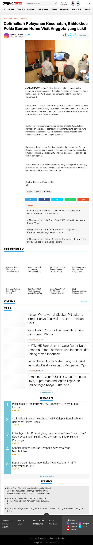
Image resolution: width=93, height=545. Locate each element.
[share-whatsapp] (75, 35)
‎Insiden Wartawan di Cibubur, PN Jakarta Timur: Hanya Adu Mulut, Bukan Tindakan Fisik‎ (55, 319)
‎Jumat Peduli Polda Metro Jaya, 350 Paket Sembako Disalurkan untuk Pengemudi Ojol (56, 363)
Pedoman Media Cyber (56, 538)
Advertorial (77, 9)
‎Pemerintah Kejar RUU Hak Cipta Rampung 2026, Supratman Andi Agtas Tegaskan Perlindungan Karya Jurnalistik (56, 381)
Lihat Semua (46, 392)
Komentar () (84, 35)
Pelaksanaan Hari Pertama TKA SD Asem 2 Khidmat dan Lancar (45, 405)
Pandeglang (38, 524)
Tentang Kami (33, 538)
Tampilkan (84, 301)
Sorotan (5, 527)
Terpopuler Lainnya (46, 476)
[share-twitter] (70, 35)
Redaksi (43, 538)
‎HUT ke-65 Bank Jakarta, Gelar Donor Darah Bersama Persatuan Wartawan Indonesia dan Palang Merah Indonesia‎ (58, 350)
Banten (29, 192)
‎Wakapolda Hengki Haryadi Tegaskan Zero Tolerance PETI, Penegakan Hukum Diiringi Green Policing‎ (46, 509)
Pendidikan (64, 9)
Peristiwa (21, 9)
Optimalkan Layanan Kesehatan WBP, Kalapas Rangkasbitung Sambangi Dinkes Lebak (48, 420)
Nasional (31, 9)
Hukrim (87, 9)
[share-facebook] (65, 35)
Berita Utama (43, 9)
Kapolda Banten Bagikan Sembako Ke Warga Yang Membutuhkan (41, 449)
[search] (41, 3)
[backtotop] (46, 515)
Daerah (11, 9)
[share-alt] (31, 199)
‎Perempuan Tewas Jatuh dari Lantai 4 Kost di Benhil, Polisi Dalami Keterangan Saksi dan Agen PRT (28, 501)
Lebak (20, 524)
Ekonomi (54, 9)
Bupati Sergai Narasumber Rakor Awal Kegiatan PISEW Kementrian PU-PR (44, 464)
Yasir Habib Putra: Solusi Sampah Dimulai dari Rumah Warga (55, 332)
